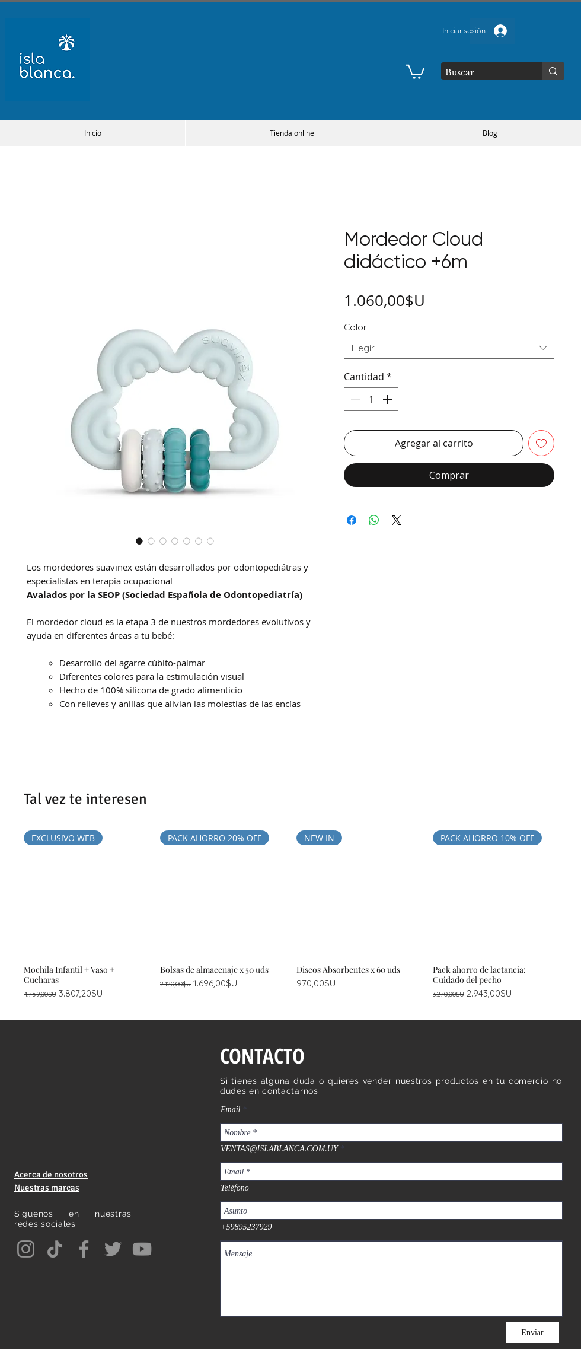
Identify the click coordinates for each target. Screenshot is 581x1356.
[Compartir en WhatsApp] (374, 520)
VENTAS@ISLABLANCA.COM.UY (279, 1149)
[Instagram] (25, 1248)
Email (230, 1110)
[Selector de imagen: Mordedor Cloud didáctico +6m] (139, 541)
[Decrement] (354, 399)
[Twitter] (112, 1248)
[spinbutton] (371, 399)
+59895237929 (246, 1227)
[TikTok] (54, 1248)
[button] (415, 71)
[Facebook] (83, 1248)
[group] (290, 915)
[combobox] (449, 348)
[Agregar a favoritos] (541, 443)
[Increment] (388, 399)
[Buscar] (481, 73)
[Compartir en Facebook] (351, 520)
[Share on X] (397, 520)
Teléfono (235, 1188)
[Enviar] (532, 1332)
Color (355, 327)
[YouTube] (142, 1248)
